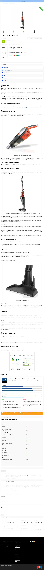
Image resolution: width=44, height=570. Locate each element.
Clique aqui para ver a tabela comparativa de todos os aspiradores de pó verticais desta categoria (22, 413)
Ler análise (6, 41)
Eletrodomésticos (17, 545)
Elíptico (16, 561)
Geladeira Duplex (17, 547)
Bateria (5, 75)
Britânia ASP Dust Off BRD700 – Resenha (24, 520)
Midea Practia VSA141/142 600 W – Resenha (38, 526)
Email (2, 507)
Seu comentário (3, 496)
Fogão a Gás (16, 546)
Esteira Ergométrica (17, 562)
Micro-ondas (16, 553)
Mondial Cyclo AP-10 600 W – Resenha (38, 520)
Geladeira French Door (18, 548)
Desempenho (6, 67)
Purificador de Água (17, 554)
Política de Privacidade (9, 546)
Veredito (5, 80)
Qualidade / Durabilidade (8, 78)
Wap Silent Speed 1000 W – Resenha (10, 520)
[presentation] (7, 512)
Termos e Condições (3, 546)
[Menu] (1, 1)
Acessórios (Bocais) (7, 72)
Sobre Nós (2, 544)
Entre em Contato (6, 544)
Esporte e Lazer (17, 560)
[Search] (43, 1)
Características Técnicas (8, 70)
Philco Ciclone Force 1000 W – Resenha (9, 526)
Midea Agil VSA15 (26, 107)
